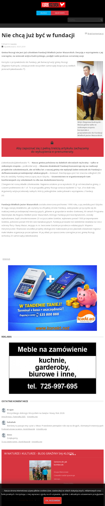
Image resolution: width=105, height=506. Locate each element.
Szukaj (101, 20)
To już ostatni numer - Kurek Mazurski (16, 442)
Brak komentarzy (96, 33)
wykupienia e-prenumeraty (54, 152)
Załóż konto (60, 13)
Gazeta (13, 44)
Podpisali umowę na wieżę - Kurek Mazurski (18, 429)
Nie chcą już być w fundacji (38, 35)
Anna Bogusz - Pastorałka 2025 (14, 416)
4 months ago (32, 416)
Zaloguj (43, 13)
